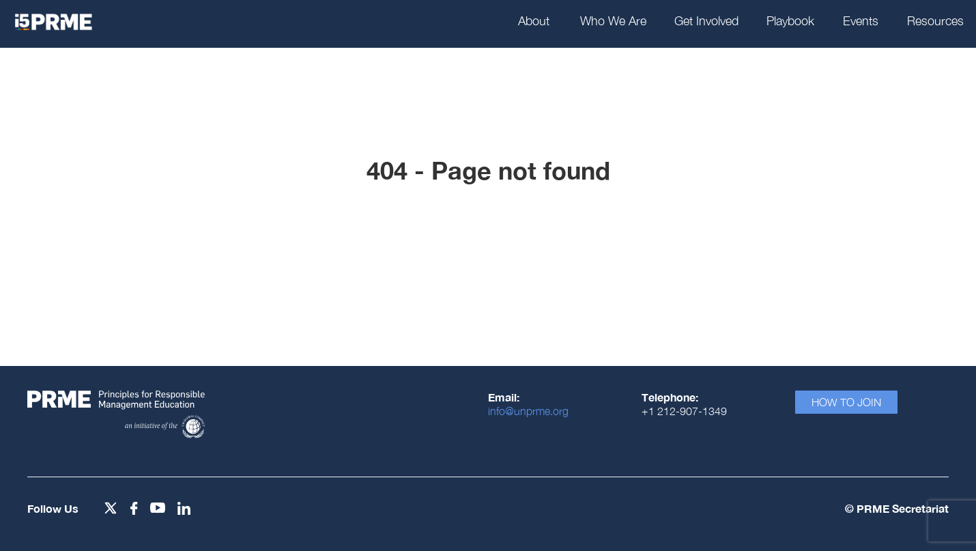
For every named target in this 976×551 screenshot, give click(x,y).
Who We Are (613, 21)
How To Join (846, 402)
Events (860, 21)
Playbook (790, 21)
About (533, 21)
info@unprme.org (528, 411)
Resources (935, 21)
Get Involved (706, 21)
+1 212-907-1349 (684, 411)
